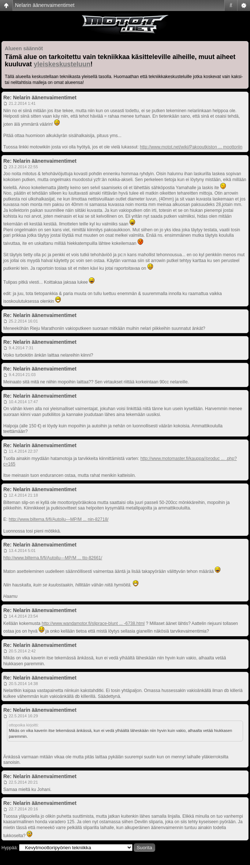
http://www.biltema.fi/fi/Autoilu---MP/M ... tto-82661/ (52, 557)
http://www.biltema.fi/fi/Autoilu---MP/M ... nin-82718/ (59, 519)
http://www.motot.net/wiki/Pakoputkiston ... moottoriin (191, 147)
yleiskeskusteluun (62, 64)
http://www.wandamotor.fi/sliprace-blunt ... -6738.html (93, 623)
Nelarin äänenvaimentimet (45, 5)
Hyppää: (9, 847)
